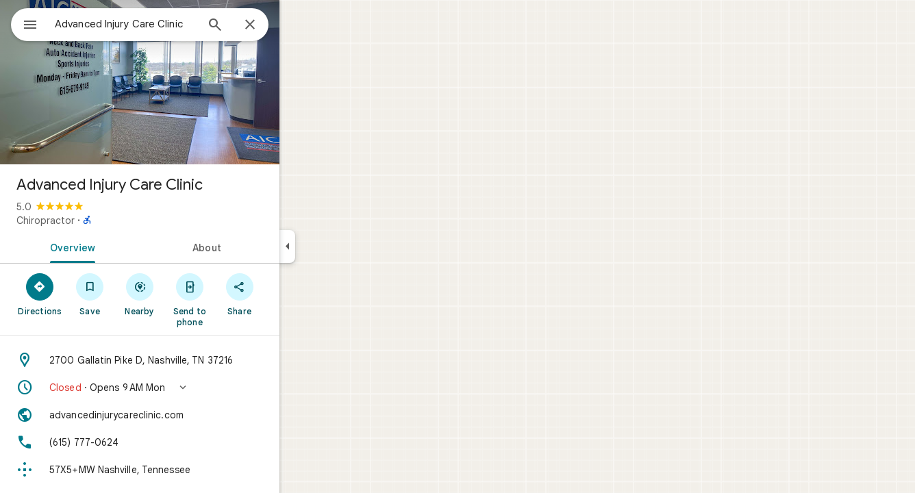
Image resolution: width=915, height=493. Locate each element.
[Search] (264, 26)
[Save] (139, 293)
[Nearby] (189, 293)
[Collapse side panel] (336, 246)
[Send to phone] (239, 299)
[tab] (119, 246)
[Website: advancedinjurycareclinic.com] (189, 415)
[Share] (289, 293)
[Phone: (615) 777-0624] (189, 442)
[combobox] (161, 24)
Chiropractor (95, 220)
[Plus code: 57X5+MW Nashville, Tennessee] (189, 469)
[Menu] (24, 23)
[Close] (299, 25)
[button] (189, 387)
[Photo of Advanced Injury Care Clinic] (189, 82)
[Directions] (89, 293)
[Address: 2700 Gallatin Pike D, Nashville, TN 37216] (189, 360)
